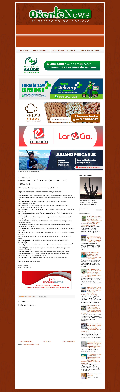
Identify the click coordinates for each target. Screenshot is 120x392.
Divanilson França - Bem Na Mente (94, 374)
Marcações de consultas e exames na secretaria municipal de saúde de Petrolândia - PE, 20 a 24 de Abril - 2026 (94, 345)
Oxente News (23, 50)
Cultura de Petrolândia (89, 50)
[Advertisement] (60, 36)
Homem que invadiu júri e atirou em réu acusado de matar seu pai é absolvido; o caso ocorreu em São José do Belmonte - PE (91, 327)
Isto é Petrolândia (41, 50)
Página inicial (47, 341)
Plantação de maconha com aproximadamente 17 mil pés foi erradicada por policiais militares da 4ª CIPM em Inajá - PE (94, 239)
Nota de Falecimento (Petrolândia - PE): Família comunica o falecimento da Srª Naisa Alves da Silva (94, 255)
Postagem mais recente (25, 341)
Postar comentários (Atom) (31, 344)
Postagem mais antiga (68, 341)
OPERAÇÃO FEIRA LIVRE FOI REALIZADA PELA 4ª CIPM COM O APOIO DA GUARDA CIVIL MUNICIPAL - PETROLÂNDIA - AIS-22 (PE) (91, 291)
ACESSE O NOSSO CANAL (64, 50)
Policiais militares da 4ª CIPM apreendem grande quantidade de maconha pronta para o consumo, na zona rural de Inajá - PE (91, 309)
